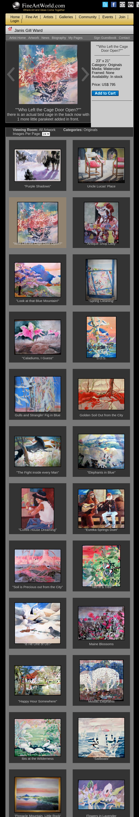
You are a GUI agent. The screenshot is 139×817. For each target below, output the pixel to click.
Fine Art (32, 17)
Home (15, 17)
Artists (48, 17)
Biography (59, 38)
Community (88, 17)
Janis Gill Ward (28, 30)
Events (107, 17)
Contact (124, 38)
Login (14, 21)
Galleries (66, 17)
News (45, 38)
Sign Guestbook (105, 38)
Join (122, 17)
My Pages (76, 38)
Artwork (33, 38)
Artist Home (17, 38)
